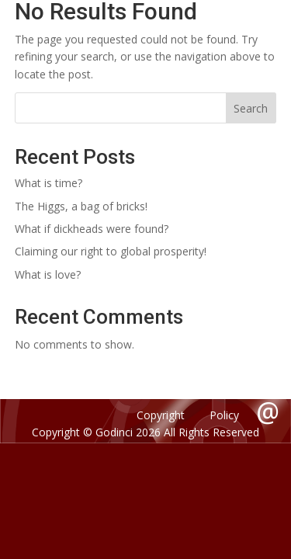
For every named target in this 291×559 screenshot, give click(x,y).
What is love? (48, 274)
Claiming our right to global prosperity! (110, 251)
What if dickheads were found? (91, 228)
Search (251, 108)
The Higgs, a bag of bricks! (81, 206)
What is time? (48, 182)
